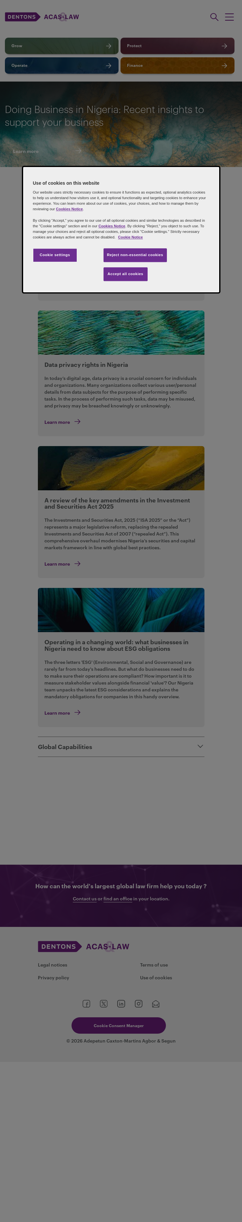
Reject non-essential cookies (135, 255)
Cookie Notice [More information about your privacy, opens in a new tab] (130, 237)
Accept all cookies (125, 274)
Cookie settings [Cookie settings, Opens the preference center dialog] (55, 255)
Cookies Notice (69, 209)
